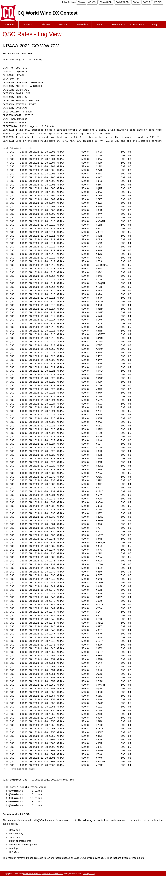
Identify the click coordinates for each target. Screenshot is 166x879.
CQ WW (81, 2)
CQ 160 (136, 2)
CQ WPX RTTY (122, 2)
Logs (100, 24)
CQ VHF (146, 2)
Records (82, 24)
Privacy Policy (89, 874)
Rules (28, 24)
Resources (118, 24)
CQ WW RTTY (106, 2)
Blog (155, 24)
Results (64, 24)
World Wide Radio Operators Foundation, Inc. (43, 874)
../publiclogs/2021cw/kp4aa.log (52, 780)
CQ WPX (92, 2)
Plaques (46, 24)
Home (10, 24)
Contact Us (137, 24)
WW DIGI (158, 2)
